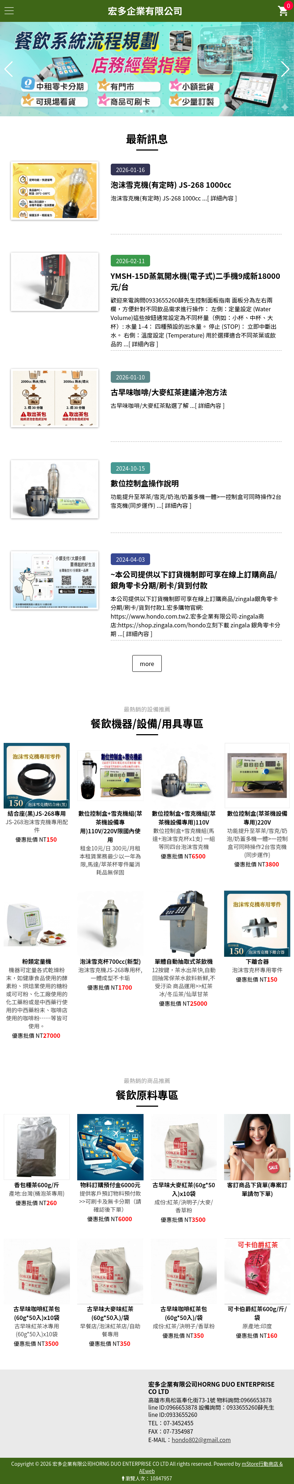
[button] (141, 111)
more (147, 663)
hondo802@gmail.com (201, 1440)
